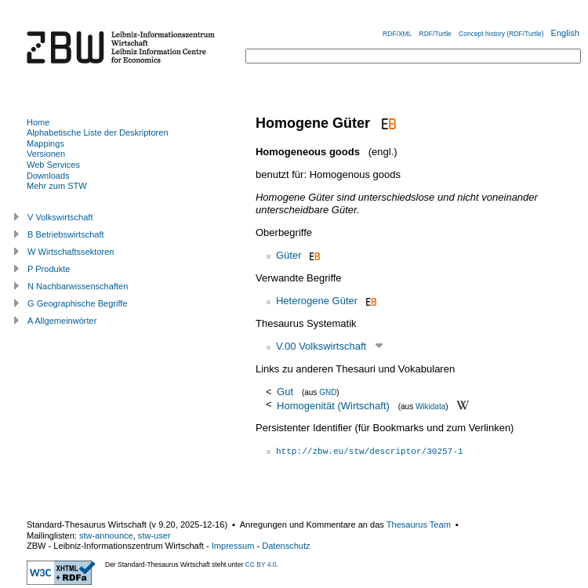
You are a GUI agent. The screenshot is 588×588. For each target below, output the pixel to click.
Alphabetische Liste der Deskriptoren (98, 132)
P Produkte (48, 269)
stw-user (154, 535)
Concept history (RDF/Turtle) (501, 34)
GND (327, 392)
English (565, 33)
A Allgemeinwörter (61, 320)
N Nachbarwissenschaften (77, 286)
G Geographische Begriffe (77, 303)
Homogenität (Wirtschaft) (333, 405)
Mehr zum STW (57, 186)
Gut (286, 391)
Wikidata (430, 405)
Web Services (53, 164)
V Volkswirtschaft (60, 217)
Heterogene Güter (317, 301)
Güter (289, 255)
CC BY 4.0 (261, 564)
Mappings (45, 143)
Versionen (46, 153)
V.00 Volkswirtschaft (321, 346)
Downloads (48, 175)
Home (38, 122)
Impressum (233, 545)
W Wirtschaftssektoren (70, 251)
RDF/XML (397, 34)
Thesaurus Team (419, 524)
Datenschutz (286, 545)
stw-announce (106, 535)
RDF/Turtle (435, 34)
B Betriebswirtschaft (65, 234)
